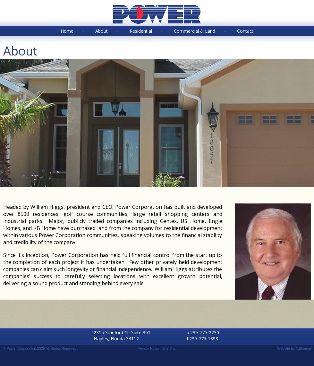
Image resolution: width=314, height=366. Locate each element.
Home (67, 31)
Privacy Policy (148, 348)
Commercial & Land (194, 31)
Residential (141, 31)
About (101, 31)
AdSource (303, 348)
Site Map (169, 348)
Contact (245, 31)
